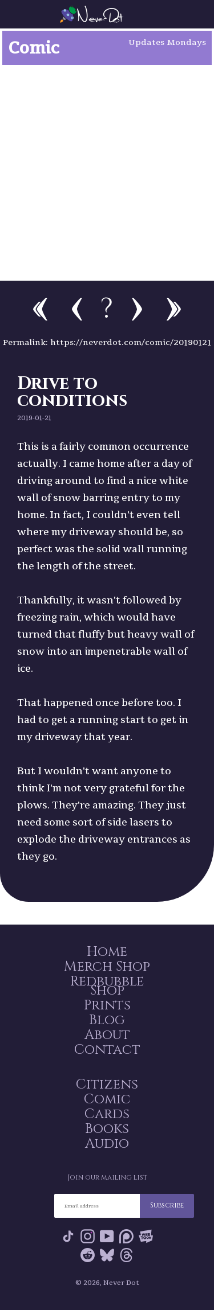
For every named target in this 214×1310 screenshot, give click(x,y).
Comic (107, 1099)
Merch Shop (107, 966)
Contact (107, 1049)
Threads (126, 1255)
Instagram (87, 1236)
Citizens (107, 1084)
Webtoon (146, 1236)
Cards (107, 1114)
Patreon (126, 1236)
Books (107, 1129)
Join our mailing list (107, 1177)
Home (107, 951)
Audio (107, 1143)
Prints (107, 1005)
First (40, 309)
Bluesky (107, 1255)
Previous (77, 309)
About (107, 1035)
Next (137, 309)
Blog (107, 1020)
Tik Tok (68, 1236)
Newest (174, 309)
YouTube (107, 1236)
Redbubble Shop (107, 986)
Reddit (87, 1255)
